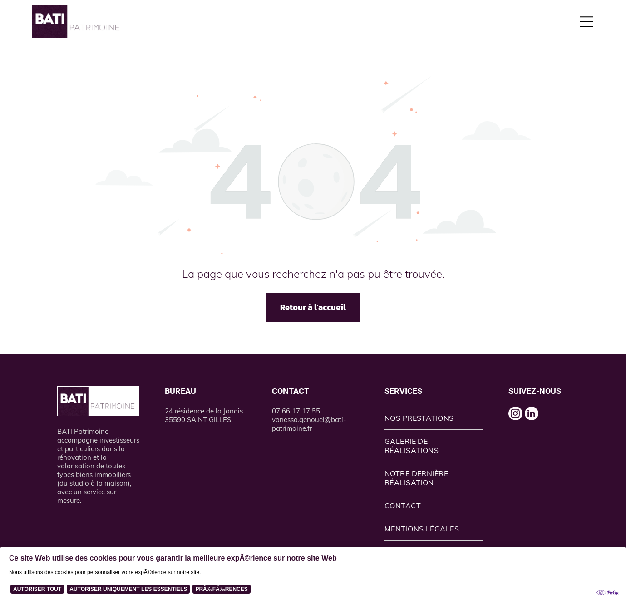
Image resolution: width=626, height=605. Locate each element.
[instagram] (518, 418)
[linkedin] (541, 418)
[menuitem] (434, 418)
